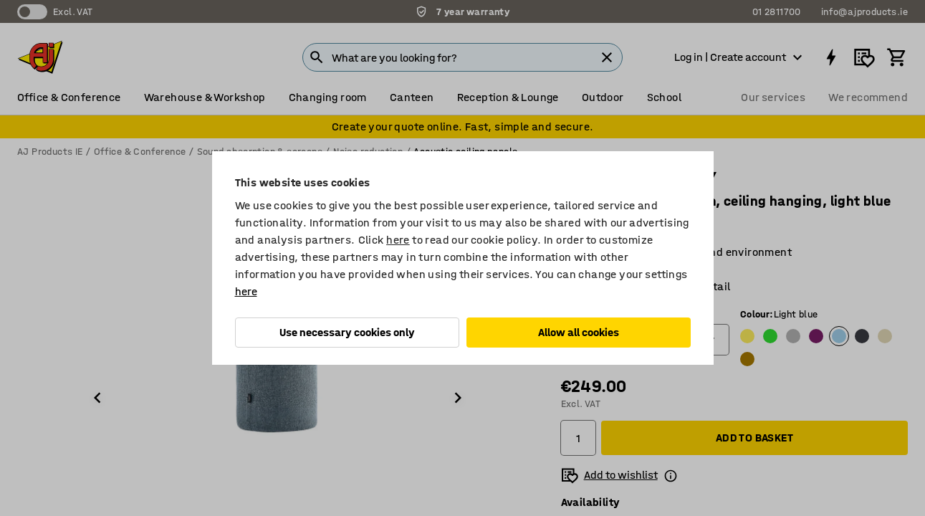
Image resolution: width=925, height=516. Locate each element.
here (398, 240)
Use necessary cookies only (347, 332)
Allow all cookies (578, 332)
